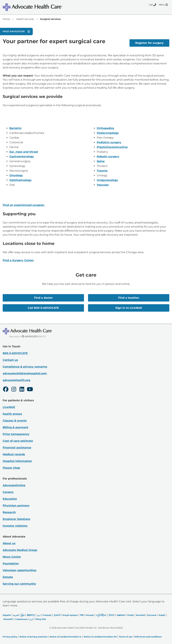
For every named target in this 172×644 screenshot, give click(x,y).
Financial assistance (17, 447)
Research (9, 512)
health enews (12, 413)
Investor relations (15, 525)
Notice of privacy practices (33, 636)
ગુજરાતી (57, 615)
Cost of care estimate (18, 440)
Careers (8, 492)
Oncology (16, 175)
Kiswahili (8, 619)
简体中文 (31, 615)
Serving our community (19, 583)
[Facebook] (5, 390)
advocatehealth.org (16, 380)
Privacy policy (10, 636)
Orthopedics (105, 128)
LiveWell (9, 407)
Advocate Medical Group (20, 550)
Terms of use (125, 636)
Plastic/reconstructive (112, 147)
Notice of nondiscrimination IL (65, 636)
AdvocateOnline (14, 485)
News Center (12, 556)
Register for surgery (149, 42)
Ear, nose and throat (23, 151)
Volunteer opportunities (19, 570)
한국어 (112, 615)
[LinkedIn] (22, 390)
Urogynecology (107, 180)
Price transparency (16, 434)
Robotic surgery (108, 156)
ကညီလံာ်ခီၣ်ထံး (101, 615)
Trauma (102, 170)
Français (47, 615)
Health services (25, 19)
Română (140, 615)
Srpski (162, 615)
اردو (31, 619)
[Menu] (163, 4)
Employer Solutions (16, 519)
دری (38, 615)
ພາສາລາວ (121, 615)
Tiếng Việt (40, 619)
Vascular (103, 184)
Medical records (14, 454)
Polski (130, 615)
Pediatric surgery (109, 142)
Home (6, 19)
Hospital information (17, 461)
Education (10, 498)
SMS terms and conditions (148, 636)
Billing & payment (15, 427)
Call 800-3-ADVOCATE (43, 307)
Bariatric (15, 128)
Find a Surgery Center (18, 260)
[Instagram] (13, 390)
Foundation (11, 563)
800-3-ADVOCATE (15, 353)
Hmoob (90, 615)
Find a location (128, 297)
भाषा (81, 615)
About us (9, 543)
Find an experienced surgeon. (24, 205)
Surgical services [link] (50, 19)
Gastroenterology (21, 156)
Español (7, 615)
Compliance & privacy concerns (25, 366)
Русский (151, 615)
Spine (101, 161)
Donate (8, 577)
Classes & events (15, 420)
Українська (21, 619)
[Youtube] (30, 390)
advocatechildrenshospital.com (25, 373)
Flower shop (11, 467)
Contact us (10, 360)
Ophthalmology (20, 180)
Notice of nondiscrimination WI (100, 636)
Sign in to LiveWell (128, 307)
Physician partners (16, 505)
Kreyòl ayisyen (70, 615)
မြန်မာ (23, 615)
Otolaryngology (108, 132)
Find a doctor (43, 297)
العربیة (16, 615)
